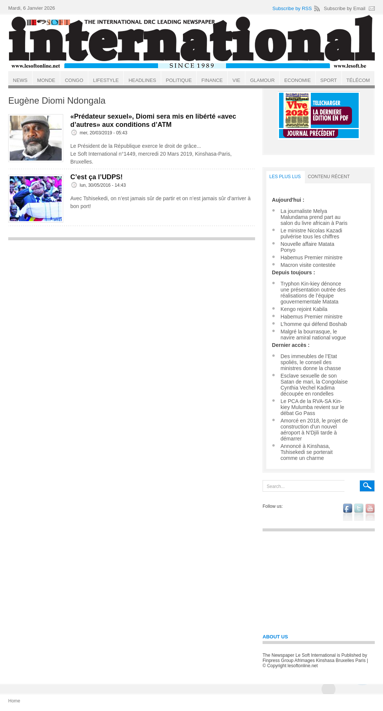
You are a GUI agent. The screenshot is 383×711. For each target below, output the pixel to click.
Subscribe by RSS (292, 8)
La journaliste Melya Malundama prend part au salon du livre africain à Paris (314, 217)
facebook (347, 512)
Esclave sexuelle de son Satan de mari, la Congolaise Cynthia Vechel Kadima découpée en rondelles (314, 385)
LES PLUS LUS (285, 176)
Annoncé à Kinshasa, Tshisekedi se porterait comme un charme (307, 452)
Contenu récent (329, 176)
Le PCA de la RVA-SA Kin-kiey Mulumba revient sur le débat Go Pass (312, 407)
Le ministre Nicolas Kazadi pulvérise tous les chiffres (311, 233)
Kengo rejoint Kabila (304, 309)
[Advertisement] (131, 296)
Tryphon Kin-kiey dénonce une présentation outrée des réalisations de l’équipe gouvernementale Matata (313, 293)
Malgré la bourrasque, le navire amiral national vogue (313, 335)
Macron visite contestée (308, 265)
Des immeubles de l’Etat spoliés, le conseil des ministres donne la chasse (311, 362)
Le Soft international (192, 42)
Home (14, 701)
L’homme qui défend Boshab (314, 324)
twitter (359, 512)
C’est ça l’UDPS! (96, 177)
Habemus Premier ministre (312, 257)
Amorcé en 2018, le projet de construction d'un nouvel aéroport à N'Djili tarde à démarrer (314, 430)
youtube (370, 512)
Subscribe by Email (344, 8)
